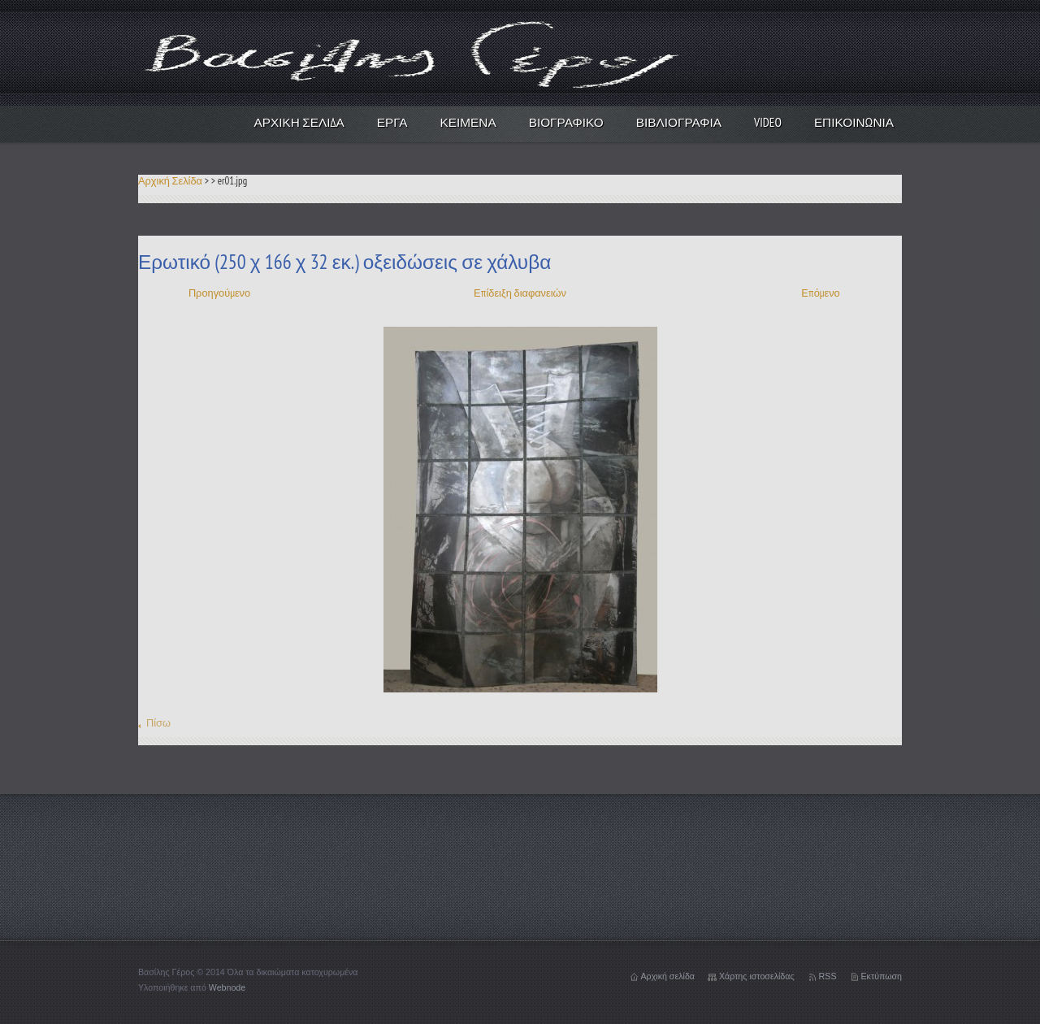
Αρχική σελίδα (668, 976)
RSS (828, 976)
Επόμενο (820, 293)
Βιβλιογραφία (679, 122)
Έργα (392, 122)
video (768, 122)
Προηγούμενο (219, 293)
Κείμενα (468, 122)
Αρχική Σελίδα (299, 122)
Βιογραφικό (566, 122)
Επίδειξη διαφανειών (520, 293)
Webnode (227, 987)
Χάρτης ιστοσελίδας (757, 976)
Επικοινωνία (854, 122)
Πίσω (158, 723)
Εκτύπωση (882, 976)
